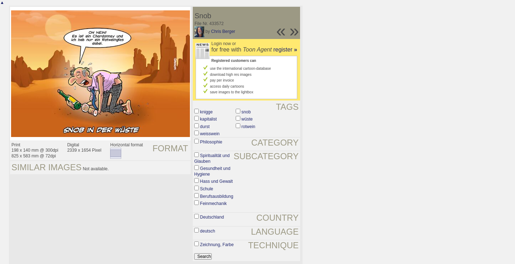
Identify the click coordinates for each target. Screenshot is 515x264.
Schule (206, 188)
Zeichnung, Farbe (217, 244)
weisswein (210, 133)
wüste (246, 119)
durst (205, 126)
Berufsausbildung (216, 196)
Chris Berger (223, 31)
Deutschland (212, 217)
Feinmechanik (213, 203)
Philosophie (211, 142)
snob (246, 111)
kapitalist (208, 119)
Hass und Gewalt (216, 181)
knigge (206, 111)
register (285, 50)
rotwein (248, 126)
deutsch (207, 231)
